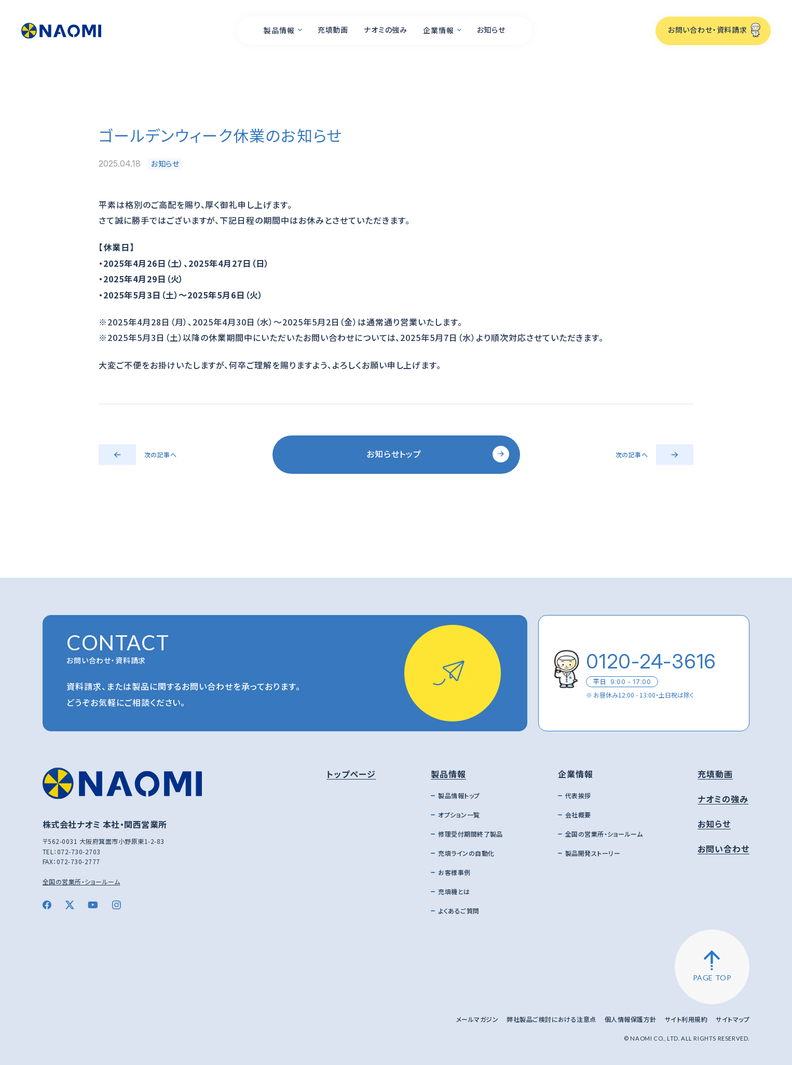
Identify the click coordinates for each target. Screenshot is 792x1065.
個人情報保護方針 (631, 1019)
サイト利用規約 (686, 1019)
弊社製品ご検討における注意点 (551, 1019)
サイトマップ (732, 1019)
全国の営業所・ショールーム (81, 881)
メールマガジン (477, 1019)
